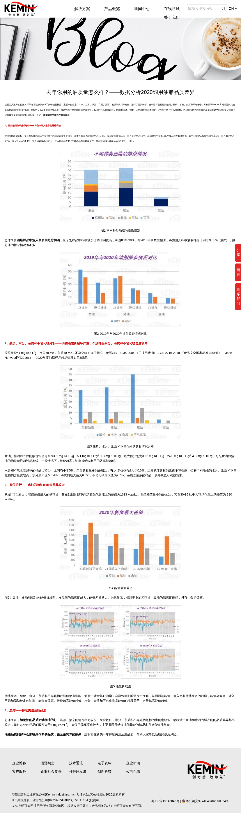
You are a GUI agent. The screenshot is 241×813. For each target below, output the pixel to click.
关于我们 (172, 17)
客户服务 (19, 771)
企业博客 (19, 763)
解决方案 (82, 9)
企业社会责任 (51, 771)
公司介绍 (133, 771)
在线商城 (172, 9)
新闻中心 (142, 9)
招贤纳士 (48, 763)
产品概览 (112, 9)
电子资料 (104, 763)
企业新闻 (133, 763)
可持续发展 (78, 771)
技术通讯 (76, 763)
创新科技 (104, 771)
